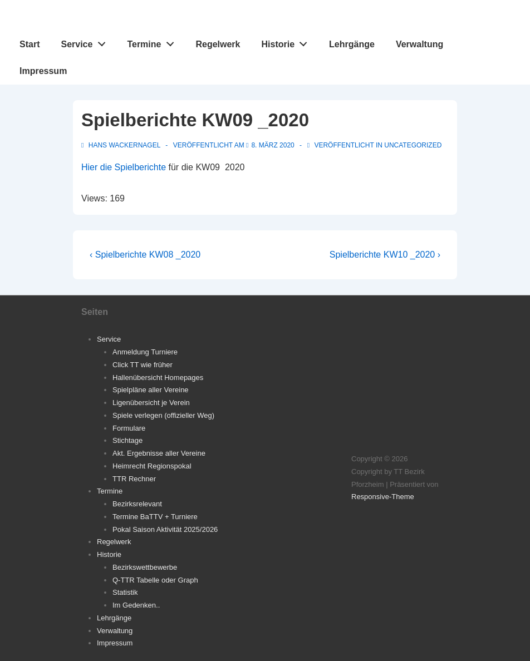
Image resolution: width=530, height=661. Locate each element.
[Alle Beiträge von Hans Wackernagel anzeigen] (121, 145)
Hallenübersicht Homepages (157, 377)
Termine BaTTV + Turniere (155, 516)
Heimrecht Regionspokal (152, 466)
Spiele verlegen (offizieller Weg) (163, 415)
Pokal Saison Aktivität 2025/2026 (165, 529)
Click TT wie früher (142, 365)
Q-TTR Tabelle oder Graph (155, 580)
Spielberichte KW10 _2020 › (385, 254)
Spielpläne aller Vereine (150, 390)
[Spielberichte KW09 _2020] (272, 145)
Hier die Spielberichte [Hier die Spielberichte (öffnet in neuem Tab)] (123, 167)
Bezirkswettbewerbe (144, 567)
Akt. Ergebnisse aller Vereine (158, 453)
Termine (153, 41)
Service (86, 41)
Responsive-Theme (382, 496)
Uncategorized (412, 145)
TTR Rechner (134, 479)
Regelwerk (217, 44)
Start (29, 44)
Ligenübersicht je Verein (151, 402)
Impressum (43, 71)
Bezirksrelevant (137, 504)
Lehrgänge (352, 44)
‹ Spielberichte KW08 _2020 (145, 254)
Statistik (125, 592)
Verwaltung (419, 44)
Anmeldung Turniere (145, 352)
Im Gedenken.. (136, 605)
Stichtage (127, 440)
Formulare (128, 428)
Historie (287, 41)
